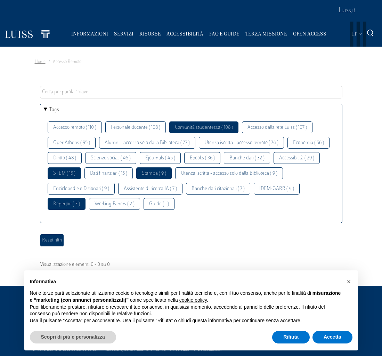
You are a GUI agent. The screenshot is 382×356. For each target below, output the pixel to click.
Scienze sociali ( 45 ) (111, 158)
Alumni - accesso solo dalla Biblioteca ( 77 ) (147, 142)
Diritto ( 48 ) (64, 158)
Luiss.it (347, 11)
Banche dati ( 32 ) (247, 158)
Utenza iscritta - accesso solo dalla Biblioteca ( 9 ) (229, 173)
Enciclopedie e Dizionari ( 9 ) (81, 188)
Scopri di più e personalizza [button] (73, 337)
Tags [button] (54, 109)
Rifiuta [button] (291, 337)
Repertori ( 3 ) (66, 204)
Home (40, 62)
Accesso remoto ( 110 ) (74, 127)
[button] (349, 281)
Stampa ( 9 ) (154, 173)
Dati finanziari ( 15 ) (108, 173)
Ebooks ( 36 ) (202, 158)
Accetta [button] (332, 337)
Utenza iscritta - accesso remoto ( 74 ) (241, 142)
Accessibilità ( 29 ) (296, 158)
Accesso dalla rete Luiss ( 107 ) (277, 127)
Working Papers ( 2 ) (115, 204)
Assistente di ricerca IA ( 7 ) (150, 188)
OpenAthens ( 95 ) (71, 142)
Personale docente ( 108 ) (135, 127)
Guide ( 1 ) (159, 204)
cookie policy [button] (193, 300)
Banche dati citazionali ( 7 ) (218, 188)
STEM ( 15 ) (64, 173)
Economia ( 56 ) (308, 142)
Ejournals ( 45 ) (160, 158)
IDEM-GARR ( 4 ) (276, 188)
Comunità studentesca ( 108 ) (204, 127)
